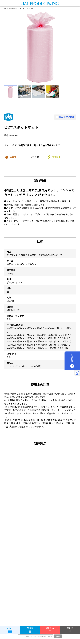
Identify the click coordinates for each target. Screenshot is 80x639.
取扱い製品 (13, 8)
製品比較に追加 (66, 117)
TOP (4, 8)
